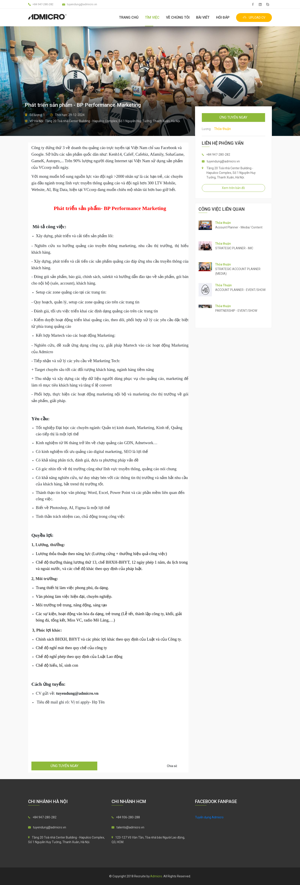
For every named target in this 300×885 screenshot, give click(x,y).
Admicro (156, 876)
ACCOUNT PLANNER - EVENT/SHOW (240, 290)
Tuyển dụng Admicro (209, 817)
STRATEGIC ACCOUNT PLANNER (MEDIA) (237, 271)
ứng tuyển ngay (64, 766)
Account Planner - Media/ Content (238, 227)
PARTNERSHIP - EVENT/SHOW (236, 310)
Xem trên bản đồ (233, 188)
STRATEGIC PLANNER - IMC (234, 248)
